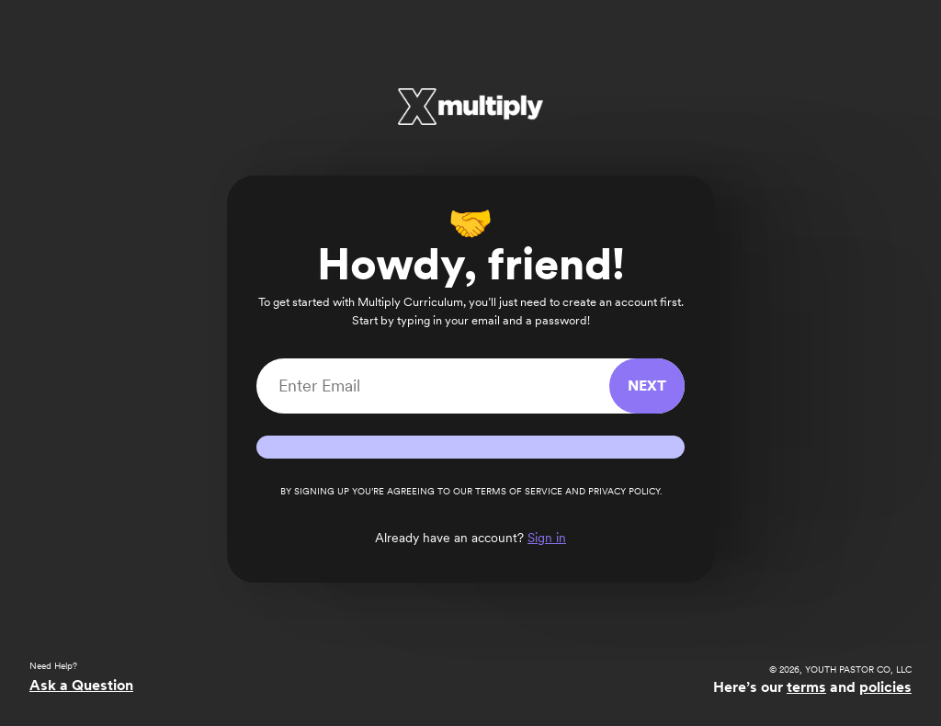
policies (885, 687)
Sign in (546, 537)
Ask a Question (81, 685)
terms (806, 687)
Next (647, 385)
